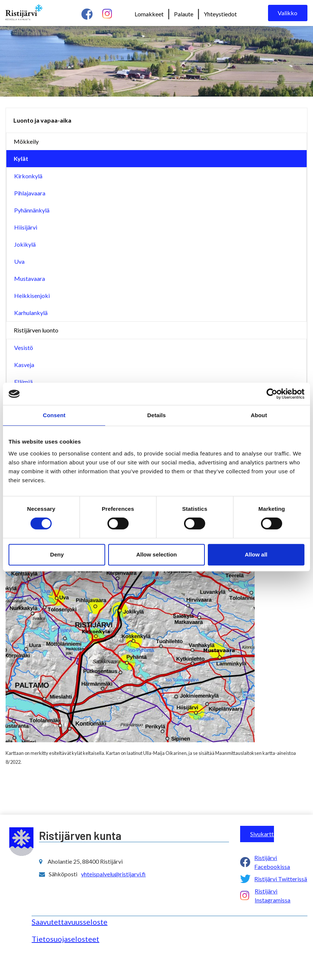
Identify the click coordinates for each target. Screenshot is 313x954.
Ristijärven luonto (36, 330)
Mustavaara (29, 278)
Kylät (21, 158)
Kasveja (24, 364)
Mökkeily (26, 141)
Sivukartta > (262, 833)
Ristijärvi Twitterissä (280, 878)
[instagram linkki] (107, 14)
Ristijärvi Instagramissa (272, 895)
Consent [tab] (54, 415)
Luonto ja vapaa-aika (42, 120)
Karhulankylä (31, 312)
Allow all (256, 554)
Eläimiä (23, 381)
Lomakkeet (149, 13)
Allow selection (156, 554)
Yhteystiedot (220, 13)
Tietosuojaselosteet (65, 938)
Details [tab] (156, 415)
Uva (19, 261)
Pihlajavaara (29, 193)
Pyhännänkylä (31, 210)
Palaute (183, 13)
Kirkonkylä (28, 175)
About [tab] (259, 415)
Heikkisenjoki (32, 295)
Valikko (287, 12)
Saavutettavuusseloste (69, 921)
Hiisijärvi (25, 227)
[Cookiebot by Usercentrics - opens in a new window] (271, 393)
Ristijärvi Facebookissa (272, 862)
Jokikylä (25, 244)
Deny (57, 554)
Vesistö (23, 347)
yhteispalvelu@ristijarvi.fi (113, 873)
